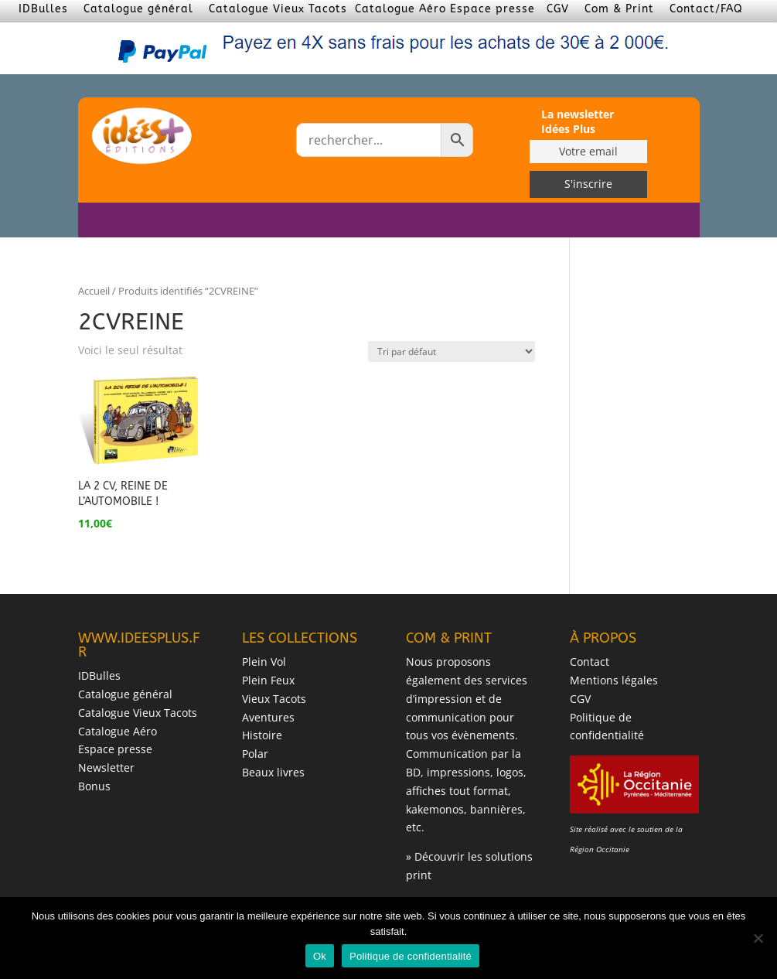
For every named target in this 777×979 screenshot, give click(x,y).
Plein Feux (268, 680)
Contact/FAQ (706, 8)
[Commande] (451, 351)
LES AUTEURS (472, 221)
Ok (319, 956)
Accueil (94, 291)
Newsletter (106, 767)
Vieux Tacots (274, 698)
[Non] (757, 938)
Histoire (262, 735)
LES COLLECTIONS (368, 221)
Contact (589, 661)
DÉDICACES (547, 221)
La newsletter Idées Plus (577, 121)
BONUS (605, 221)
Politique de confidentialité (410, 956)
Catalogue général (138, 8)
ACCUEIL (289, 221)
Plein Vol (264, 661)
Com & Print (619, 8)
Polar (255, 753)
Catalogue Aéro (400, 8)
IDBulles (43, 8)
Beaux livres (273, 772)
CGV (558, 8)
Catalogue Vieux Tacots (278, 8)
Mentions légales (614, 680)
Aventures (268, 717)
